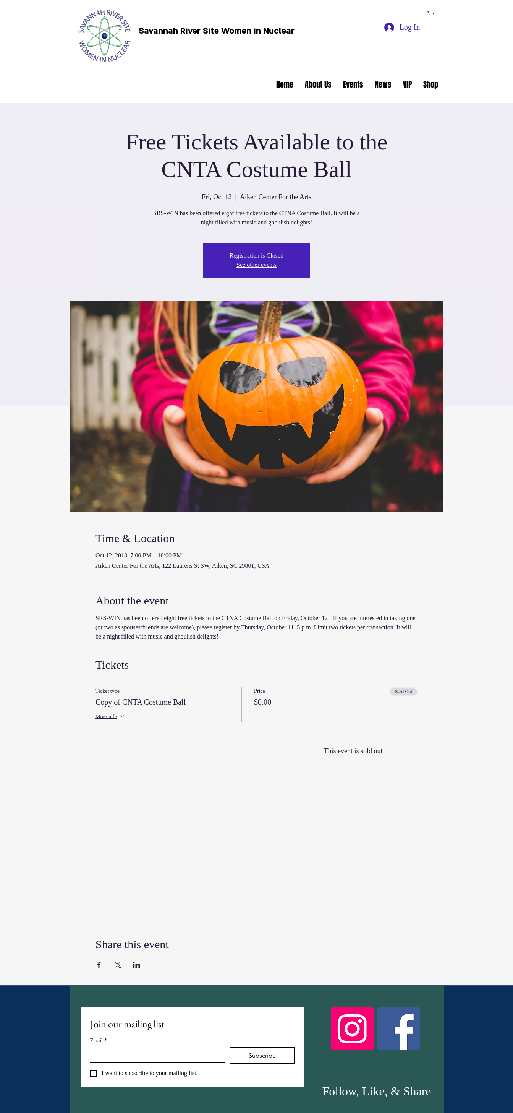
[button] (430, 13)
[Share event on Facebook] (99, 965)
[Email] (155, 1054)
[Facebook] (398, 1028)
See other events (256, 265)
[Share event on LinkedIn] (136, 965)
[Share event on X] (117, 965)
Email (98, 1040)
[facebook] (414, 14)
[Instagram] (352, 1028)
